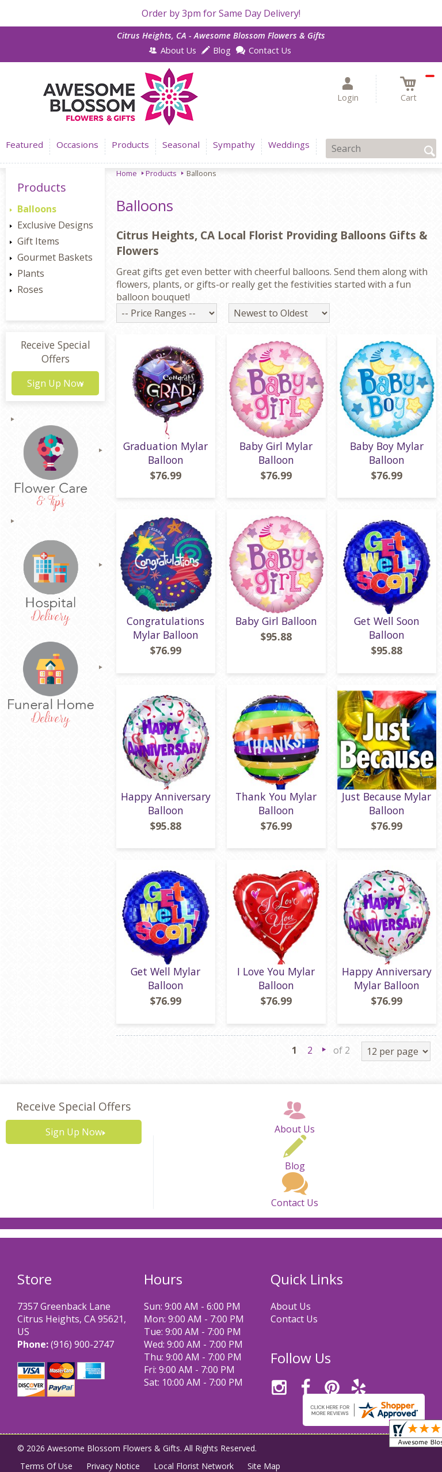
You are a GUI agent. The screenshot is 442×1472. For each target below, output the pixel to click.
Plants (30, 273)
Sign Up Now (55, 383)
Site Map (263, 1465)
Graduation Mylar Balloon (165, 453)
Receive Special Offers (55, 351)
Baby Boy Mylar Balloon (387, 453)
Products (161, 173)
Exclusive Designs (55, 225)
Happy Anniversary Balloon (166, 803)
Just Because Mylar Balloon (386, 803)
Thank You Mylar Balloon (276, 803)
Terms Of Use (46, 1465)
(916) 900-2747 (82, 1344)
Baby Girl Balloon (276, 621)
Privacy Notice (113, 1465)
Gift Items (38, 241)
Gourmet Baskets (55, 257)
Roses (30, 289)
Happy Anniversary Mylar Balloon (387, 978)
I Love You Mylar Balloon (276, 978)
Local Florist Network (194, 1465)
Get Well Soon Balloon (387, 628)
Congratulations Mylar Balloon (165, 628)
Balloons (36, 209)
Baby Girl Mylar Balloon (276, 453)
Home (126, 173)
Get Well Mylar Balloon (165, 978)
